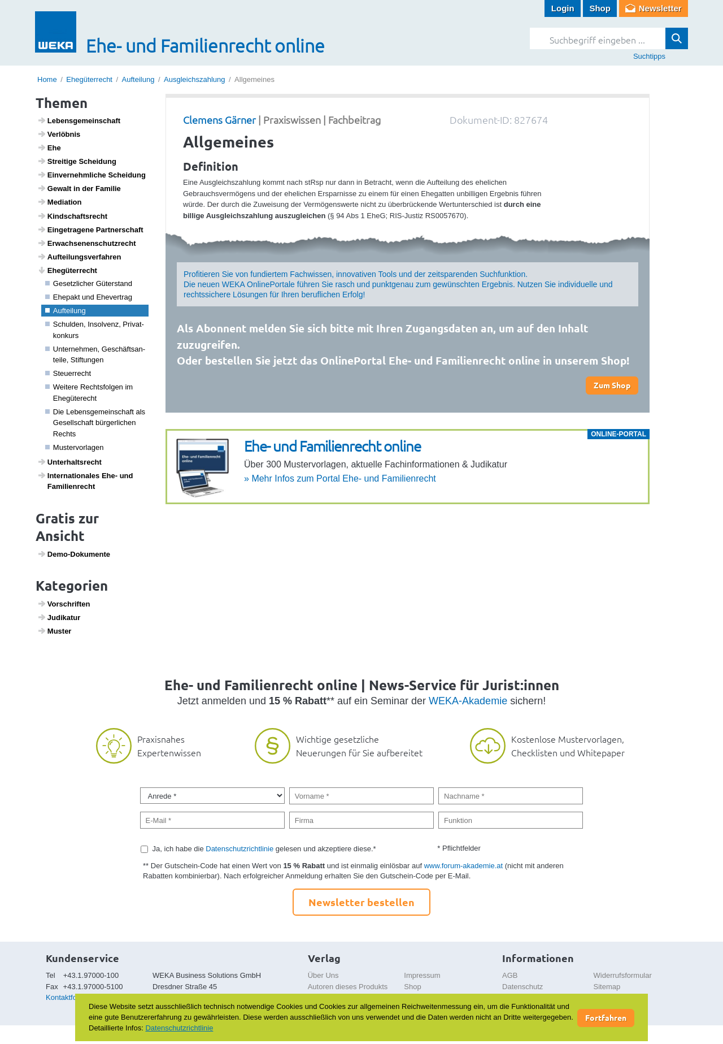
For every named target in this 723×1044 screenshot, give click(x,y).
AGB (509, 975)
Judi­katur (59, 617)
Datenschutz (522, 986)
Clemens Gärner (219, 119)
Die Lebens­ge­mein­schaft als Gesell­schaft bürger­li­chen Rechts (95, 423)
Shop (600, 8)
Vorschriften (63, 603)
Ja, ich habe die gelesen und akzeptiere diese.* (264, 848)
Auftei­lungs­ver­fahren (79, 256)
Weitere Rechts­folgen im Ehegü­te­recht (89, 392)
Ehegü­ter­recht (67, 270)
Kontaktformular (72, 997)
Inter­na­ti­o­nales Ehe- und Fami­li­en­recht (85, 481)
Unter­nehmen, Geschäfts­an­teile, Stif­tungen (95, 355)
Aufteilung (138, 79)
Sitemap (607, 986)
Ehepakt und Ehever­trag (89, 297)
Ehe (49, 147)
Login (562, 8)
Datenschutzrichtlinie (239, 848)
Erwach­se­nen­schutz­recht (86, 243)
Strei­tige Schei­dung (76, 161)
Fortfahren (605, 1017)
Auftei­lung (65, 310)
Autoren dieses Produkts (348, 986)
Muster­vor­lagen (74, 447)
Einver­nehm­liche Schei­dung (91, 174)
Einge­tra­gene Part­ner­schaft (90, 229)
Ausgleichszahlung (194, 79)
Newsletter (660, 8)
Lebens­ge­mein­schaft (79, 120)
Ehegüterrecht (89, 79)
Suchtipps (649, 56)
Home (47, 79)
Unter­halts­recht (69, 461)
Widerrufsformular (623, 975)
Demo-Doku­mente (73, 553)
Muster (54, 630)
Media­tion (59, 201)
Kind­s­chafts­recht (72, 215)
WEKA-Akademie (468, 701)
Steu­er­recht (68, 373)
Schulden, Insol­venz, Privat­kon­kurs (94, 330)
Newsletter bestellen (361, 901)
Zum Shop (612, 385)
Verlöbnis (59, 133)
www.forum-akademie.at (463, 865)
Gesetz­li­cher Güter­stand (88, 283)
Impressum (422, 975)
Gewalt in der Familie (79, 188)
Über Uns (323, 975)
